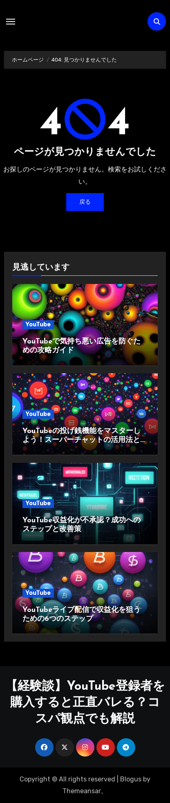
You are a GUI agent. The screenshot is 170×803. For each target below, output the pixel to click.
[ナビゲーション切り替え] (10, 21)
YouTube (38, 324)
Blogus (130, 779)
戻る (85, 201)
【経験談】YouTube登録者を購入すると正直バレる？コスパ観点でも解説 (85, 703)
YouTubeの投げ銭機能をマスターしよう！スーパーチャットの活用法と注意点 (85, 440)
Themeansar (82, 791)
